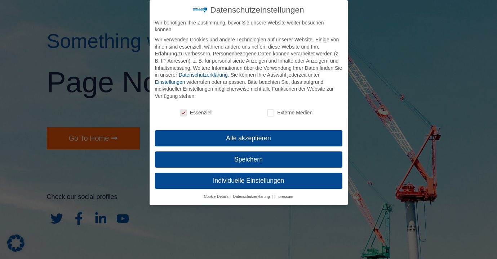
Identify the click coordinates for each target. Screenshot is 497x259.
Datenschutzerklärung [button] (252, 196)
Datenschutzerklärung (203, 75)
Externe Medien (289, 112)
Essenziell (196, 112)
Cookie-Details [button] (217, 196)
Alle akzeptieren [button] (248, 138)
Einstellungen (170, 82)
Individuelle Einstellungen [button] (248, 180)
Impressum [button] (283, 196)
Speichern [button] (248, 159)
